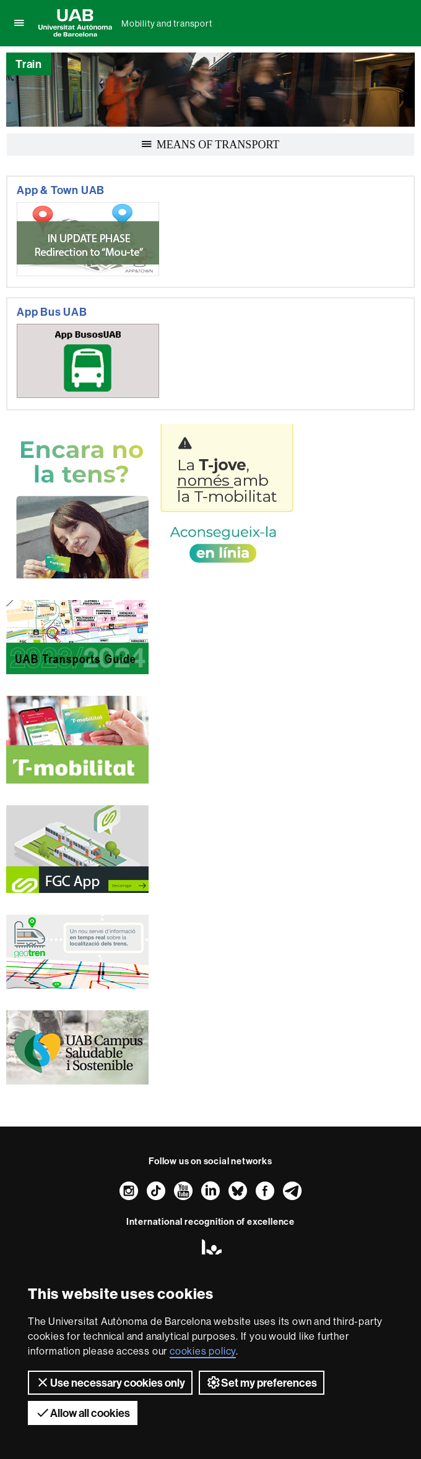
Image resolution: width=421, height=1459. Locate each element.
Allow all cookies (82, 1412)
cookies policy (203, 1351)
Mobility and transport (166, 23)
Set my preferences (261, 1382)
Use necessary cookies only (110, 1382)
